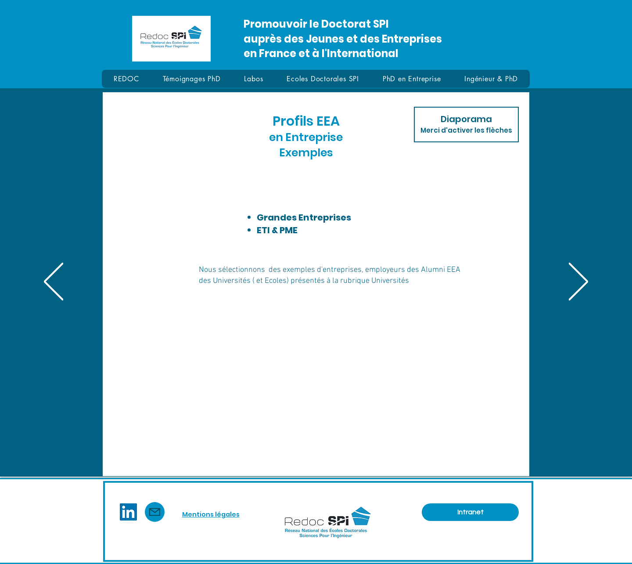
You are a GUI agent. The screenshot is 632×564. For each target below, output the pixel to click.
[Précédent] (53, 282)
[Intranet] (470, 512)
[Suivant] (578, 282)
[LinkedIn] (128, 512)
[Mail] (155, 512)
